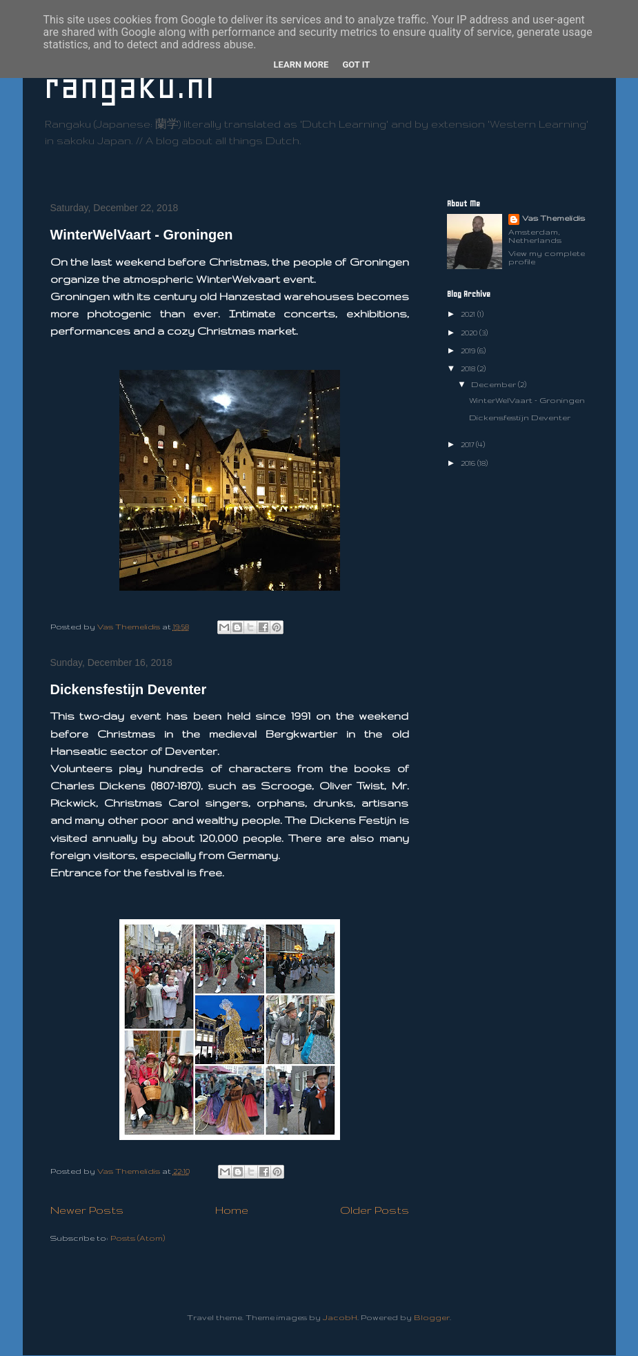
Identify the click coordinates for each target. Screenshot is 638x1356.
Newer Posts (86, 1209)
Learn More (301, 64)
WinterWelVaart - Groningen (141, 234)
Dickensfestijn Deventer (128, 689)
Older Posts (374, 1209)
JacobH (340, 1317)
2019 (469, 350)
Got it (356, 64)
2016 (469, 463)
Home (231, 1209)
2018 (469, 368)
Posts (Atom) (137, 1238)
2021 (469, 314)
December (494, 384)
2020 (470, 332)
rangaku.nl (129, 86)
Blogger (432, 1317)
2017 (468, 444)
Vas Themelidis (553, 218)
